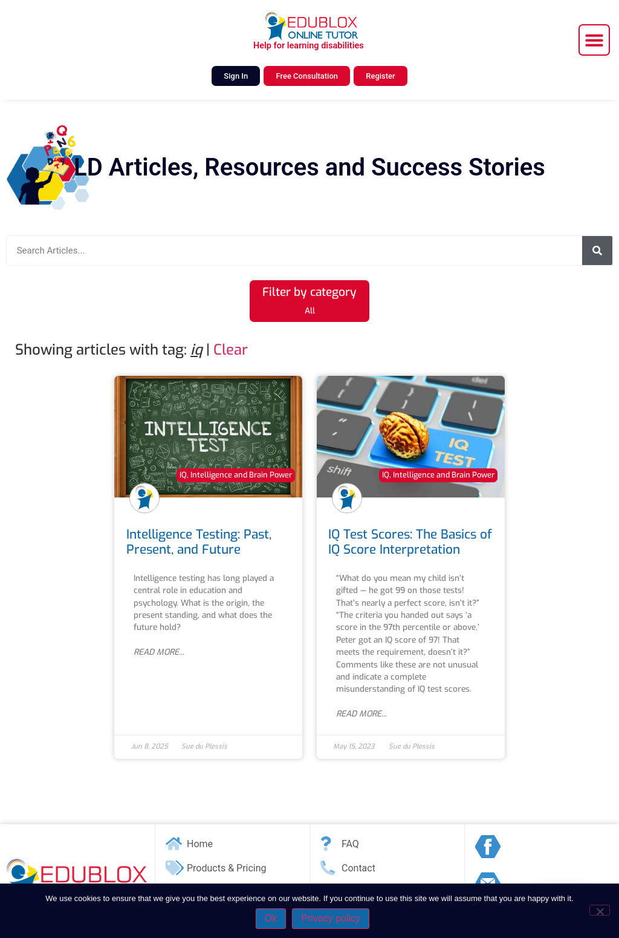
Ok (271, 918)
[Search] (597, 250)
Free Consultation (307, 75)
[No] (599, 910)
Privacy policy (330, 918)
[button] (594, 40)
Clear (230, 349)
